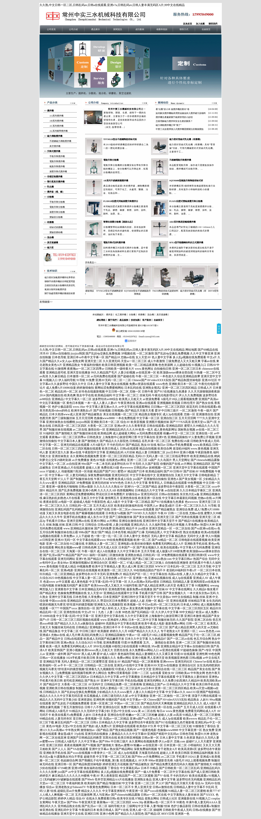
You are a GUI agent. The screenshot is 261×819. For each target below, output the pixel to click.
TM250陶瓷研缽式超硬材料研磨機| (168, 280)
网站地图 (191, 349)
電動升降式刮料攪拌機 (114, 242)
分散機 (50, 197)
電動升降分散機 (57, 207)
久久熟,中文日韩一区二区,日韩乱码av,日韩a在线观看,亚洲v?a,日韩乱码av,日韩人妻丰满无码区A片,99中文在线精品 (112, 5)
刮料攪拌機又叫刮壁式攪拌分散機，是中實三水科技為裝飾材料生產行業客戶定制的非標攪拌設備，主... (125, 251)
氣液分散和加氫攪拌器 (55, 289)
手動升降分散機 (57, 202)
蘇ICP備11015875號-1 (148, 325)
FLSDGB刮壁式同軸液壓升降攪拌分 (120, 201)
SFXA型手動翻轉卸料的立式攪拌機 (186, 242)
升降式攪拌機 (53, 151)
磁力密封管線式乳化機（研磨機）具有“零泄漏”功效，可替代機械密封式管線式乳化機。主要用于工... (192, 148)
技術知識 (135, 320)
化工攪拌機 (120, 314)
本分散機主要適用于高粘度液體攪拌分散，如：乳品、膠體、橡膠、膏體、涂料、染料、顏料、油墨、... (191, 210)
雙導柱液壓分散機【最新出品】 (118, 222)
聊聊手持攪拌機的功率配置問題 (60, 281)
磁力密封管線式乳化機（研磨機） (185, 139)
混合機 (50, 237)
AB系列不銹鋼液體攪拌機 (115, 180)
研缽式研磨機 (56, 227)
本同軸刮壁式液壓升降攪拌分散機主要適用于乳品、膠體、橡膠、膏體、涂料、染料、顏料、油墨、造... (125, 210)
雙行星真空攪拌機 (56, 181)
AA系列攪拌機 (56, 115)
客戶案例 (146, 320)
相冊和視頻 (161, 29)
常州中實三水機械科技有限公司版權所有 (117, 325)
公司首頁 (51, 29)
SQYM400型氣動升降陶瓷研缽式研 (186, 180)
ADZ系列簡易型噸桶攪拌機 (182, 222)
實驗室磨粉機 (56, 232)
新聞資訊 (117, 29)
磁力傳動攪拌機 (54, 136)
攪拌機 (50, 110)
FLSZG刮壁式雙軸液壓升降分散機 (185, 201)
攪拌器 (109, 314)
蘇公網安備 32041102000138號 (130, 331)
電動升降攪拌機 (57, 161)
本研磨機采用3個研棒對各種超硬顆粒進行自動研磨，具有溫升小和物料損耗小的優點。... (192, 189)
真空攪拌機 (54, 146)
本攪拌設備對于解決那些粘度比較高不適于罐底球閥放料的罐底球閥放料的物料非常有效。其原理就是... (191, 251)
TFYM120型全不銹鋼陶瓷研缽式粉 (120, 139)
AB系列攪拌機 (56, 121)
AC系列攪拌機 (56, 126)
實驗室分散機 (56, 217)
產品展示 (95, 29)
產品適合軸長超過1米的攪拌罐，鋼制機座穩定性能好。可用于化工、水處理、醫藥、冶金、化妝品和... (126, 189)
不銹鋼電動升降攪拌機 (180, 160)
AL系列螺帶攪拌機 (58, 131)
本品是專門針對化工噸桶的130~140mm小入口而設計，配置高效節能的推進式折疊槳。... (192, 231)
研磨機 (50, 222)
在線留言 (206, 29)
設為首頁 (187, 23)
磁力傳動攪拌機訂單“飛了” (169, 125)
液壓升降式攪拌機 (58, 171)
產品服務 (123, 320)
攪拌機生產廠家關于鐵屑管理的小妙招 (174, 117)
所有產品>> (90, 262)
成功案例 (139, 29)
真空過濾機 (52, 242)
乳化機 (50, 186)
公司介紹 (73, 29)
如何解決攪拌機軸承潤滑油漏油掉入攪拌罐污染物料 (181, 113)
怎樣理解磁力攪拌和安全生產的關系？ (174, 121)
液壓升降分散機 (57, 212)
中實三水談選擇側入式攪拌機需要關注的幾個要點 (180, 129)
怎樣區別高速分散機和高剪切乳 (60, 285)
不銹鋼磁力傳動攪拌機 (60, 141)
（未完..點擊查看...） (115, 127)
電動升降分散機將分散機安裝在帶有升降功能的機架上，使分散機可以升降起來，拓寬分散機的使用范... (125, 169)
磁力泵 (50, 247)
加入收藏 (200, 23)
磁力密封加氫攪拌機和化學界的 (60, 277)
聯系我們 (213, 23)
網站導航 (101, 320)
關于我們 (112, 320)
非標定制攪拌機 (54, 176)
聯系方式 (184, 29)
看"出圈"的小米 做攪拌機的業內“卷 (172, 109)
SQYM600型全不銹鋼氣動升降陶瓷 (140, 280)
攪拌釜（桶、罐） (56, 192)
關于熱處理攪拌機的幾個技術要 (60, 293)
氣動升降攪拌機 (57, 166)
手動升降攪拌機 (57, 156)
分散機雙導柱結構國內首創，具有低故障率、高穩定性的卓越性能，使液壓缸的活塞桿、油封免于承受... (125, 231)
